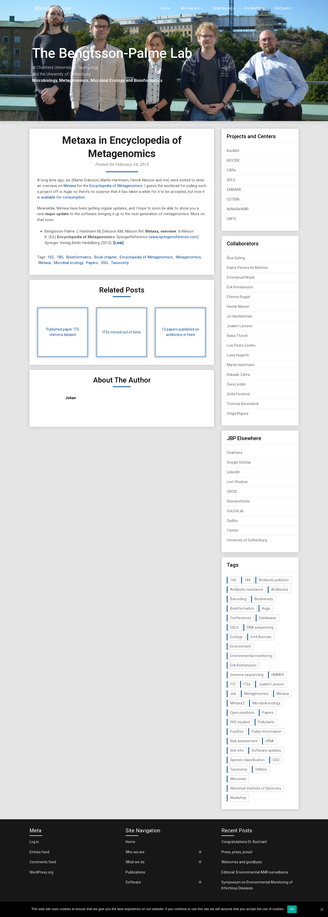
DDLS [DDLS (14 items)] (234, 627)
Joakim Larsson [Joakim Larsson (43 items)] (271, 684)
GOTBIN (233, 199)
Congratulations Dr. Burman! (244, 842)
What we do (222, 8)
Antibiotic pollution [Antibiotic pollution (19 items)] (274, 580)
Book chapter (105, 257)
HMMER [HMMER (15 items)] (277, 675)
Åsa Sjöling (236, 258)
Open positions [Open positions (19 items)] (242, 713)
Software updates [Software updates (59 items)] (266, 750)
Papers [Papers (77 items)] (268, 713)
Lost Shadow (237, 482)
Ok (292, 909)
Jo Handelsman (239, 316)
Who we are (189, 8)
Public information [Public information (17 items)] (266, 731)
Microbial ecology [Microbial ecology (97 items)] (266, 703)
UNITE (232, 219)
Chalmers (234, 453)
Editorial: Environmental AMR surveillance (254, 872)
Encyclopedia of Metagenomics (115, 185)
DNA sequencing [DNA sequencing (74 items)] (260, 627)
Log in (34, 842)
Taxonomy (120, 262)
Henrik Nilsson (238, 306)
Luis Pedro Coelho (241, 345)
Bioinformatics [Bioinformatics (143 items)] (242, 608)
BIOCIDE (233, 160)
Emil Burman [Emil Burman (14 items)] (261, 637)
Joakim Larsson (239, 326)
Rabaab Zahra (238, 375)
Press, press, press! (236, 852)
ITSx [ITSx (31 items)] (247, 684)
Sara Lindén (236, 384)
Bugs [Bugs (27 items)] (266, 608)
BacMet (233, 151)
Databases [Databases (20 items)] (267, 618)
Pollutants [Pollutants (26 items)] (266, 722)
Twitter (233, 530)
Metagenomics (188, 257)
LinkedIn (233, 472)
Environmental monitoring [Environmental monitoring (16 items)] (251, 656)
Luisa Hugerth (238, 355)
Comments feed (42, 862)
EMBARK (234, 190)
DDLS (231, 180)
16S (50, 257)
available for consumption (63, 197)
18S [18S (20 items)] (247, 580)
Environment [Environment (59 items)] (240, 646)
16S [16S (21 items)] (233, 580)
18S (60, 257)
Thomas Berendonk (243, 404)
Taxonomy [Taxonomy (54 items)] (238, 769)
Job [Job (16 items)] (233, 694)
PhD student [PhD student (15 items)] (240, 722)
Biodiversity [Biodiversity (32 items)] (263, 599)
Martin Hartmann (240, 365)
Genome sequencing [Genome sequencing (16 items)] (246, 675)
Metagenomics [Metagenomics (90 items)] (256, 694)
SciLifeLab (235, 511)
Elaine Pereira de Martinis (247, 268)
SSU (104, 262)
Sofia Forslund (238, 394)
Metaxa (70, 185)
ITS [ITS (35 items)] (232, 684)
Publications (255, 8)
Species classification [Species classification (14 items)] (247, 760)
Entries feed (39, 852)
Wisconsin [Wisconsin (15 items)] (238, 779)
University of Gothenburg (247, 540)
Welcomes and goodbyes (241, 862)
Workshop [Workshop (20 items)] (238, 798)
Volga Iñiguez (238, 413)
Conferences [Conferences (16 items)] (240, 618)
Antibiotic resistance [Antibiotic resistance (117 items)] (246, 589)
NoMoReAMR (238, 209)
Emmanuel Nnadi (240, 277)
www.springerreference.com (173, 237)
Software (282, 8)
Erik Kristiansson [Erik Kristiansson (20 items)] (243, 665)
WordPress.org (41, 872)
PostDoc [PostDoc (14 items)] (237, 731)
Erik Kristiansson (240, 287)
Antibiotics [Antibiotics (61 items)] (279, 589)
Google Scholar (239, 462)
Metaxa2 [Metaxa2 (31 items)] (237, 703)
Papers (92, 262)
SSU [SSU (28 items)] (276, 760)
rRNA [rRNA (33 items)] (269, 741)
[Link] (118, 243)
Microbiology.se (53, 8)
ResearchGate (238, 501)
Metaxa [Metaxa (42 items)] (282, 694)
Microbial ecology (68, 262)
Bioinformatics (78, 257)
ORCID (232, 491)
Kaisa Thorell (237, 336)
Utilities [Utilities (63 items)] (261, 769)
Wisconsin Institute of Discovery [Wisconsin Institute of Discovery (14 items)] (255, 788)
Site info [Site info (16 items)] (237, 750)
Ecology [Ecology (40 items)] (236, 637)
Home (165, 8)
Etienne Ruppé (238, 297)
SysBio (232, 521)
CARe (231, 170)
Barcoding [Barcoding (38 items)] (238, 599)
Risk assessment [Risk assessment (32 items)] (244, 741)
